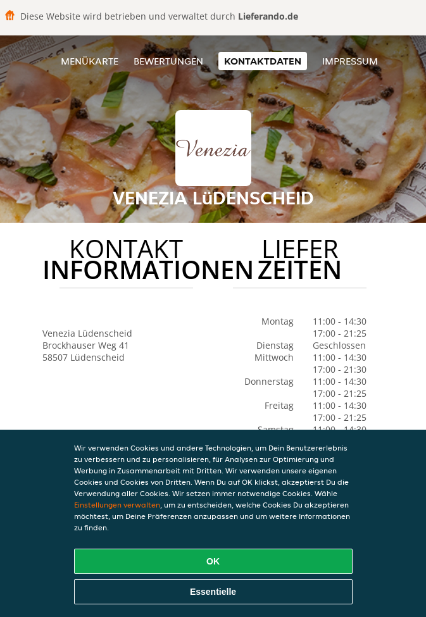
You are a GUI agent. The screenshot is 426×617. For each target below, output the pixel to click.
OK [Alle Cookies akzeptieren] (213, 561)
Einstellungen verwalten (117, 504)
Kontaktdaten (262, 61)
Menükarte (89, 61)
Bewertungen (168, 61)
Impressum (350, 61)
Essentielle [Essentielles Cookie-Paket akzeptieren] (213, 592)
